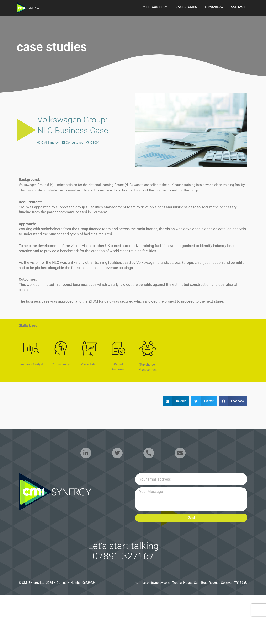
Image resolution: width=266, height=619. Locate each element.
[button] (176, 401)
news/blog (214, 7)
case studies (186, 7)
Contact (238, 7)
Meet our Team (155, 7)
